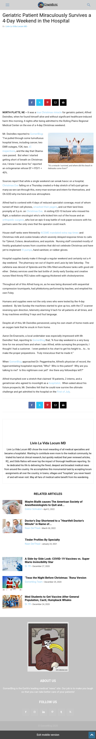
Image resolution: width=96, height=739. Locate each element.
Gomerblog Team (34, 581)
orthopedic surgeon (13, 219)
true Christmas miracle (49, 112)
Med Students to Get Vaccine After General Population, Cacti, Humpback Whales (52, 598)
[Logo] (48, 670)
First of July (63, 391)
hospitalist (54, 383)
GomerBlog (36, 133)
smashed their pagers (45, 206)
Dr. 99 (28, 566)
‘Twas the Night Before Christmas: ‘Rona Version (55, 577)
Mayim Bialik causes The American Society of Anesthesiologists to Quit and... (53, 503)
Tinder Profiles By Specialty (42, 539)
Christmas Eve (10, 185)
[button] (7, 5)
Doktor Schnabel (33, 509)
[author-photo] (48, 438)
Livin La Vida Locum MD (16, 26)
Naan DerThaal (32, 528)
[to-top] (92, 733)
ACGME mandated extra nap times (60, 232)
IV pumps (27, 249)
